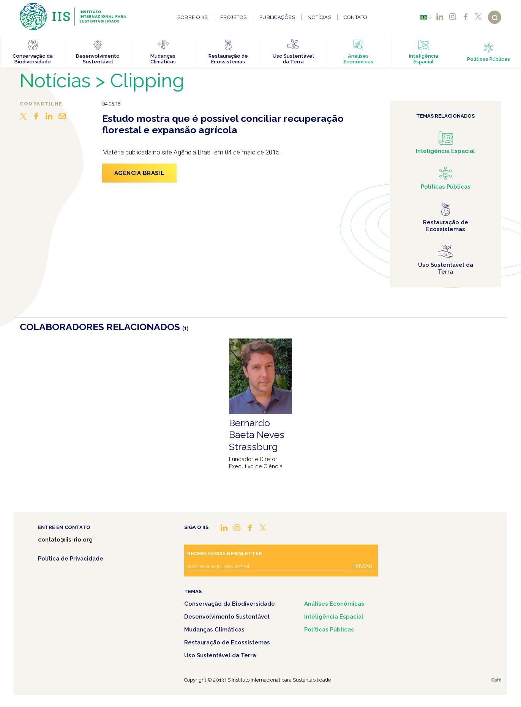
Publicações (277, 17)
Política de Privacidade (70, 558)
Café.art (496, 680)
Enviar (362, 566)
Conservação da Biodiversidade (229, 603)
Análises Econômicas (334, 603)
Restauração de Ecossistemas (227, 642)
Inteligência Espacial (333, 616)
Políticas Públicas (329, 629)
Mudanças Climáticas (214, 629)
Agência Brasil (139, 173)
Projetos (233, 17)
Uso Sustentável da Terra (220, 655)
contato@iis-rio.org (65, 539)
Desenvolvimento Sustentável (227, 616)
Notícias (319, 17)
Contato (356, 17)
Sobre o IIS (192, 17)
